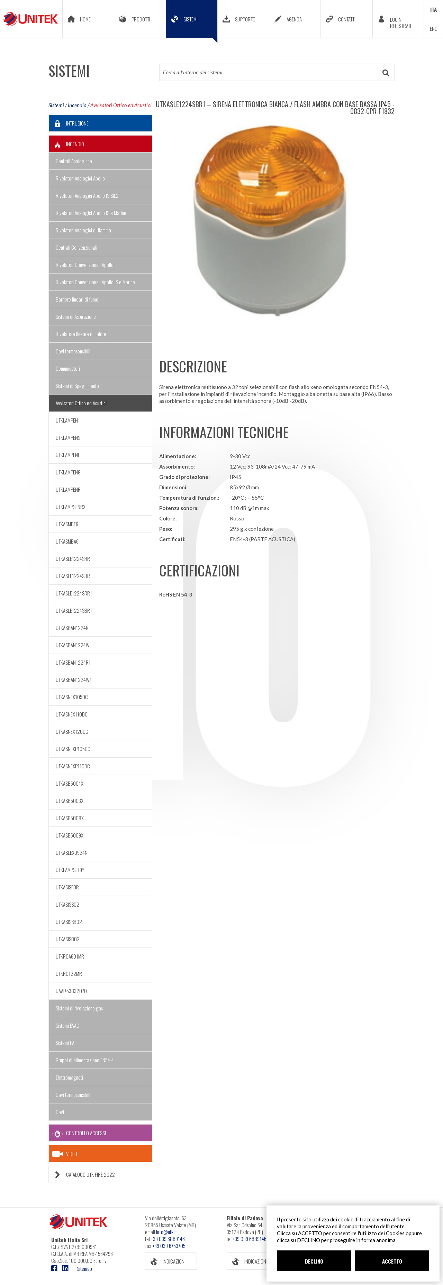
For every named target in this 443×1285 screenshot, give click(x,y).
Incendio (77, 105)
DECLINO (314, 1261)
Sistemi (56, 105)
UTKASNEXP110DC (73, 766)
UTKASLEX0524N (72, 852)
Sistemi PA (65, 1042)
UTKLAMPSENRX (70, 506)
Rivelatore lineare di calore (81, 334)
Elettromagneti (69, 1077)
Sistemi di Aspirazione (76, 316)
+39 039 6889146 (168, 1238)
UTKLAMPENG (68, 472)
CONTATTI (338, 19)
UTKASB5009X (69, 835)
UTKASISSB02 (69, 921)
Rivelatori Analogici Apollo (80, 178)
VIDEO (64, 1154)
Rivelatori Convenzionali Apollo (85, 264)
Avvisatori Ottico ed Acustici (121, 105)
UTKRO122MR (69, 973)
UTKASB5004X (69, 783)
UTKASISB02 (68, 939)
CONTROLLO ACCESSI (77, 1133)
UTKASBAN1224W (73, 645)
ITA (433, 9)
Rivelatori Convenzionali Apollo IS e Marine (95, 282)
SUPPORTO (236, 19)
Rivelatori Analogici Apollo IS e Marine (91, 212)
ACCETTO (392, 1261)
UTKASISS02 (67, 904)
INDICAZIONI (165, 1261)
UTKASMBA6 (67, 541)
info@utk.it (166, 1232)
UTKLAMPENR (68, 489)
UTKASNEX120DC (72, 731)
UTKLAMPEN (67, 420)
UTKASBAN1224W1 (74, 679)
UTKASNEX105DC (72, 697)
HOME (77, 19)
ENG (433, 28)
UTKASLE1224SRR (73, 558)
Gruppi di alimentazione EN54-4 (85, 1060)
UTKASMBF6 (67, 524)
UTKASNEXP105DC (73, 748)
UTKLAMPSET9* (70, 869)
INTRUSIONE (69, 123)
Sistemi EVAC (67, 1025)
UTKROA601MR (70, 956)
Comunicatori (68, 368)
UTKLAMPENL (68, 455)
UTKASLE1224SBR (73, 576)
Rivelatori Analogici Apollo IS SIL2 (87, 195)
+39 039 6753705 (169, 1245)
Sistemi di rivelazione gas (79, 1008)
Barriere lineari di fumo (77, 299)
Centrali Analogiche (74, 161)
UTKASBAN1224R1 (73, 662)
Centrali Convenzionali (76, 247)
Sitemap (84, 1268)
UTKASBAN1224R (72, 627)
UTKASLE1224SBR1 (74, 610)
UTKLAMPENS (68, 437)
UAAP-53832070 (71, 991)
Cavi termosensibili (73, 351)
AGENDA (285, 19)
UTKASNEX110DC (72, 714)
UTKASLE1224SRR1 (74, 593)
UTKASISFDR (67, 887)
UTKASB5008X (70, 818)
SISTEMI (191, 24)
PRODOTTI (132, 19)
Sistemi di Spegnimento (77, 385)
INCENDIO (66, 144)
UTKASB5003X (69, 800)
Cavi (60, 1112)
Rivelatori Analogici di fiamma (83, 230)
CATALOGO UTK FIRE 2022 (82, 1174)
